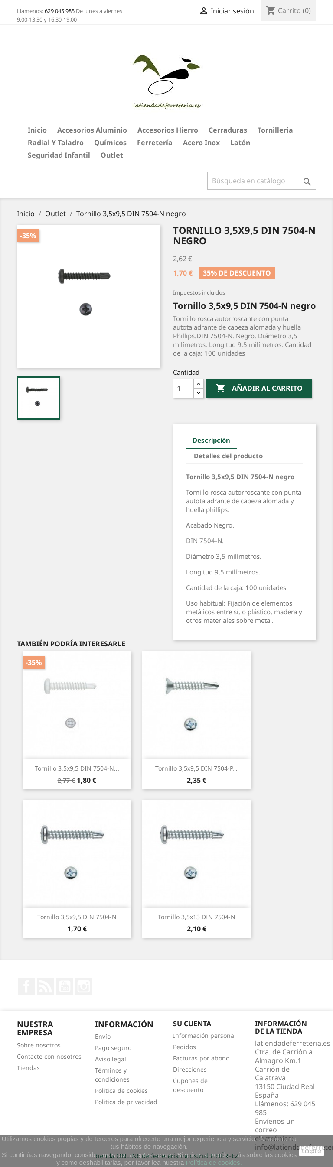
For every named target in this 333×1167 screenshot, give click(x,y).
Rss (45, 986)
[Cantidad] (183, 388)
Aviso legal (110, 1059)
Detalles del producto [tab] (228, 455)
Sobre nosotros (39, 1045)
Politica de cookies (121, 1090)
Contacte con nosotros (49, 1056)
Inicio (37, 130)
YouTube (64, 986)
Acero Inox (201, 142)
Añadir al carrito (259, 388)
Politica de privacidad (126, 1102)
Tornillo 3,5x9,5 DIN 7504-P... (196, 768)
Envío (103, 1036)
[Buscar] (261, 181)
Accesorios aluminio (92, 130)
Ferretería (155, 142)
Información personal (204, 1035)
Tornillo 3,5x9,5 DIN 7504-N (77, 917)
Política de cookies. (214, 1162)
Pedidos (184, 1047)
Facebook (26, 986)
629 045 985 (60, 11)
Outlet (112, 155)
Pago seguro (113, 1048)
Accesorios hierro (167, 130)
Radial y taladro (56, 142)
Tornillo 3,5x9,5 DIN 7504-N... (77, 768)
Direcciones (190, 1069)
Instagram (83, 986)
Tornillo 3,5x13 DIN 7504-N (196, 917)
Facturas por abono (201, 1058)
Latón (240, 142)
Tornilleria (275, 130)
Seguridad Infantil (59, 155)
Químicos (110, 142)
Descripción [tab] (211, 440)
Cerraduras (228, 130)
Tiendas (28, 1067)
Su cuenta (192, 1023)
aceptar (311, 1151)
